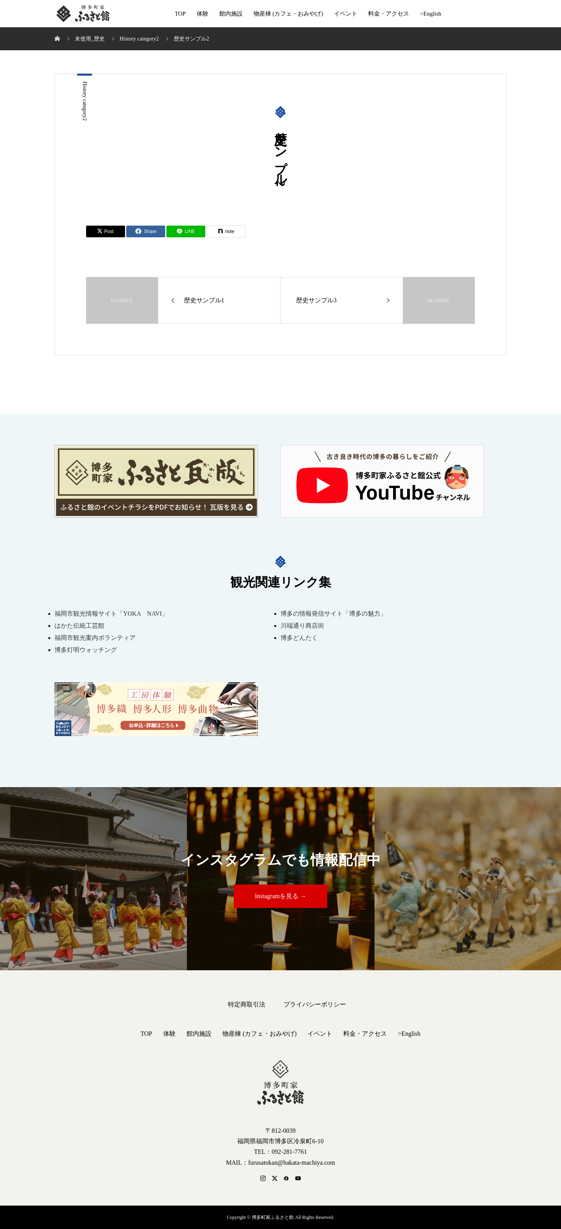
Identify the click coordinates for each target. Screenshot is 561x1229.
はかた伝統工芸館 (79, 625)
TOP (180, 14)
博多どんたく (299, 637)
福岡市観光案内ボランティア (95, 637)
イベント (345, 14)
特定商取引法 (246, 1004)
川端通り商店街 (302, 625)
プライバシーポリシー (315, 1004)
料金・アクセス (388, 14)
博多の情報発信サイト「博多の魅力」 (333, 613)
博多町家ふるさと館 (82, 14)
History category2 (85, 101)
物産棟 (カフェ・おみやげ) (288, 14)
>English (430, 14)
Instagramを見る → (280, 896)
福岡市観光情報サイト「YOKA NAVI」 (111, 613)
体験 (202, 14)
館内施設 (231, 14)
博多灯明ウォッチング (86, 649)
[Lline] (185, 231)
